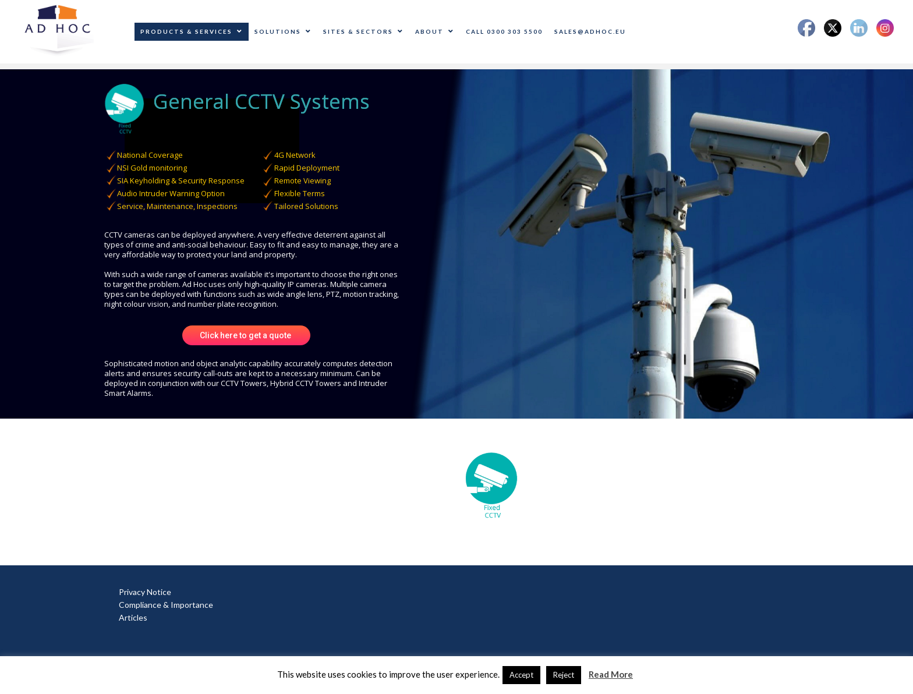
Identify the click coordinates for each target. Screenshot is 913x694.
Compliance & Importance (166, 605)
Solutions (283, 31)
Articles (133, 617)
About (434, 31)
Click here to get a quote (246, 335)
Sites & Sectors (363, 31)
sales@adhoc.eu (590, 31)
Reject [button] (563, 674)
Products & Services (191, 31)
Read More (611, 674)
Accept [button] (521, 674)
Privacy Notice (145, 592)
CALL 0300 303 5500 (504, 31)
